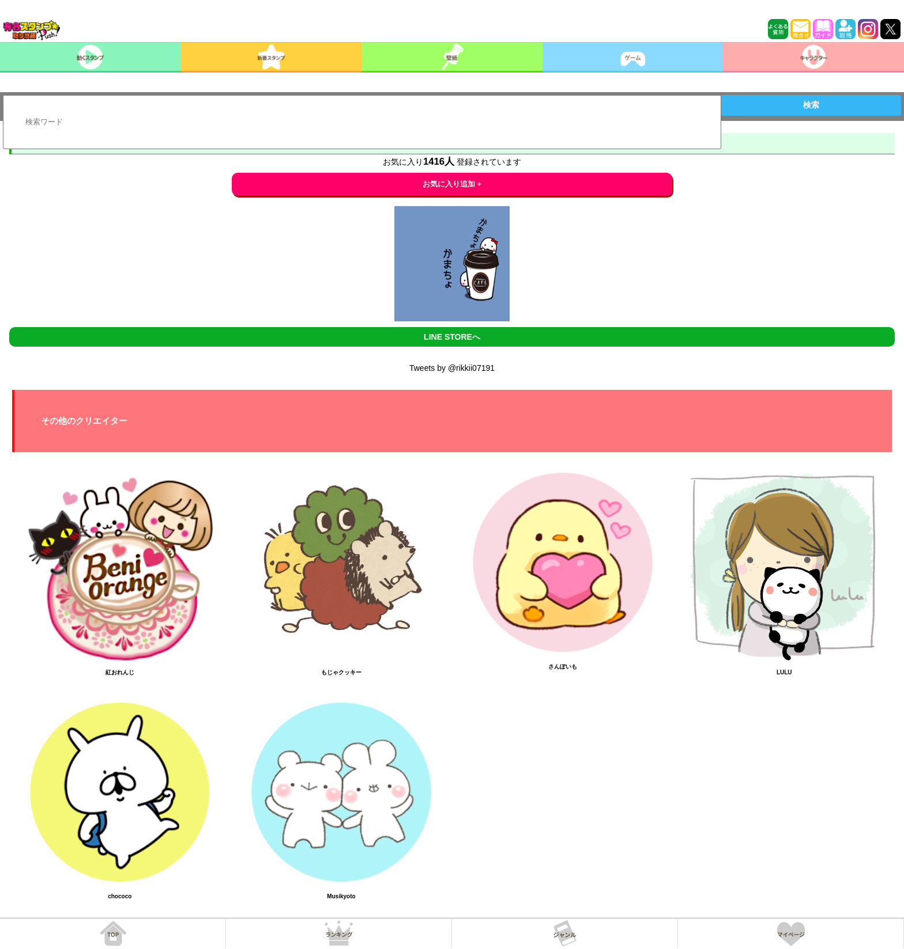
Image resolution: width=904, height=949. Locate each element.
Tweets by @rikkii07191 (452, 368)
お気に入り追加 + (452, 184)
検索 (811, 104)
